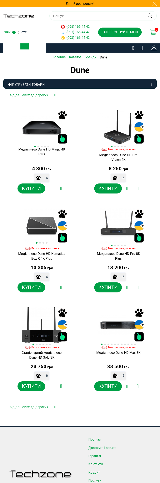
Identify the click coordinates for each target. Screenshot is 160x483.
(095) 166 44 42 (75, 27)
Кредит (94, 373)
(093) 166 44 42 (75, 38)
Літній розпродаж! (80, 4)
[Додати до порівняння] (49, 188)
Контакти (95, 365)
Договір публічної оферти (108, 398)
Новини (94, 390)
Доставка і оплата (102, 349)
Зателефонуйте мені (120, 32)
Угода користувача (102, 406)
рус (24, 32)
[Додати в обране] (38, 188)
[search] (150, 15)
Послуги (94, 382)
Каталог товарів (27, 48)
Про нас (94, 341)
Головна (59, 57)
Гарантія (94, 357)
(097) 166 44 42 (75, 32)
